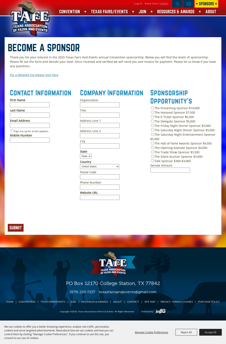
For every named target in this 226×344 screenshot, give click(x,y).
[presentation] (40, 213)
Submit (15, 227)
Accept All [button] (210, 332)
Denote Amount (161, 165)
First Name (17, 100)
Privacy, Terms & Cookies (177, 301)
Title (83, 110)
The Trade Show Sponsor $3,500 (176, 152)
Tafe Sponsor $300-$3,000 (172, 161)
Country (85, 162)
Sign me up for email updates (31, 131)
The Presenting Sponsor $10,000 (177, 108)
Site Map (149, 301)
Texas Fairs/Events (109, 11)
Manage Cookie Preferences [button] (151, 332)
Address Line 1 (90, 121)
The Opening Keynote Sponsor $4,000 (180, 148)
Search (177, 4)
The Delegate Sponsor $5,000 (174, 121)
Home (9, 301)
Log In (138, 3)
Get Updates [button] (188, 4)
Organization (89, 100)
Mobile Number (21, 135)
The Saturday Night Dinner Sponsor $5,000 (184, 130)
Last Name (17, 110)
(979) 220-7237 (82, 292)
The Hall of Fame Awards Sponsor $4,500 (183, 143)
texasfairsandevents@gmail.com (128, 292)
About (210, 11)
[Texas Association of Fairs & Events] (30, 18)
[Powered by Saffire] (160, 311)
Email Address (20, 121)
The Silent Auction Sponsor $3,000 (178, 157)
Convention (69, 11)
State (83, 152)
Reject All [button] (186, 332)
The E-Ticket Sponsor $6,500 (174, 117)
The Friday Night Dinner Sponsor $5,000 (182, 126)
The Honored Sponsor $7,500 (174, 112)
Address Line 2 (90, 131)
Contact (133, 301)
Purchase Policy (209, 301)
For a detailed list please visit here (34, 75)
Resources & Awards (175, 11)
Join (142, 11)
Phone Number (90, 182)
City (82, 141)
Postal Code (88, 172)
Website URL (89, 193)
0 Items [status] (164, 3)
